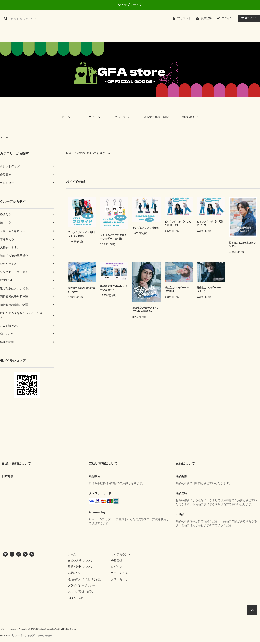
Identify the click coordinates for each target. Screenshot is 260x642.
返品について (76, 572)
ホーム (66, 117)
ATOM (79, 597)
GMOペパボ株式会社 (50, 629)
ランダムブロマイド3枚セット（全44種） (82, 234)
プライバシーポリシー (82, 585)
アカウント (184, 18)
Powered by (26, 635)
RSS (70, 597)
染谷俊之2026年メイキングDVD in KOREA (145, 309)
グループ (123, 117)
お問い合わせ (189, 117)
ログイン (227, 18)
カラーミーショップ (9, 629)
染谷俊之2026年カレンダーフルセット (113, 288)
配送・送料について (80, 566)
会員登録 (206, 18)
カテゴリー (92, 117)
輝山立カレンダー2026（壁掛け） (177, 289)
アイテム (248, 18)
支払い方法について (80, 560)
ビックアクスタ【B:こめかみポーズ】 (178, 223)
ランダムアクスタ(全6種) (145, 227)
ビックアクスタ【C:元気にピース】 (210, 223)
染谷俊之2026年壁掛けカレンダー (81, 290)
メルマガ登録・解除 (156, 117)
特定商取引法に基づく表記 (84, 579)
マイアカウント (121, 554)
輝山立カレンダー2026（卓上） (209, 289)
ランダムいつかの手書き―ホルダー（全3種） (113, 237)
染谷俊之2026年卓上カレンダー (242, 244)
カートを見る (119, 572)
